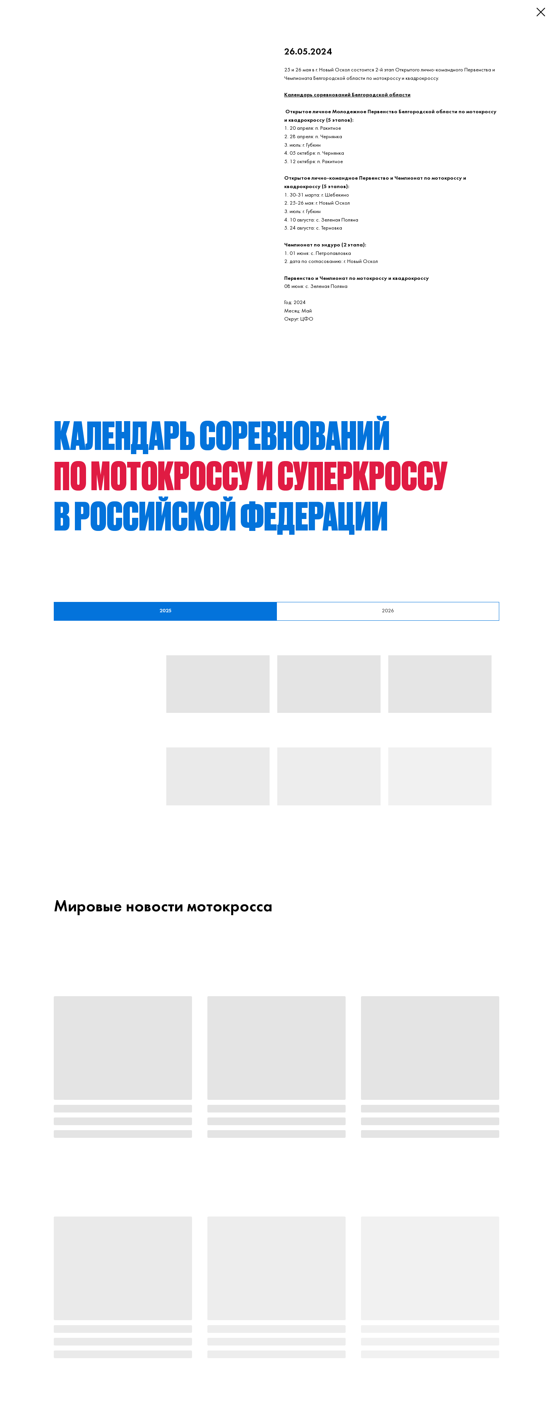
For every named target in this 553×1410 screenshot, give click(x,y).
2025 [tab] (165, 610)
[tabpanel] (276, 745)
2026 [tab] (388, 610)
